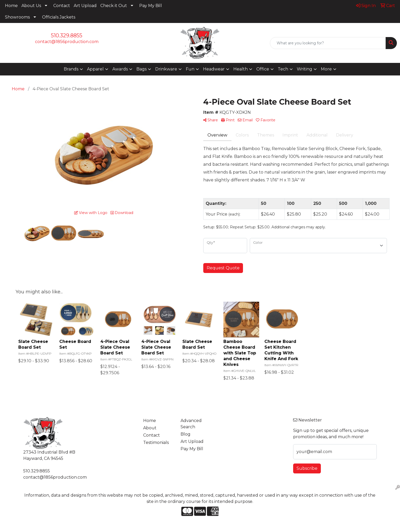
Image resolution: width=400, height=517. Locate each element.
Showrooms (17, 17)
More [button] (326, 69)
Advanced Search (191, 423)
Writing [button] (304, 69)
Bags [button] (141, 69)
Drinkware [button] (166, 69)
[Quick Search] (328, 43)
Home (11, 5)
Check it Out (113, 5)
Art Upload (85, 5)
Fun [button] (190, 69)
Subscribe (307, 468)
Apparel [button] (95, 69)
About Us (31, 5)
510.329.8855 (66, 35)
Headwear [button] (214, 69)
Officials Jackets (58, 17)
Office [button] (262, 69)
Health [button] (240, 69)
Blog (185, 434)
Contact (61, 5)
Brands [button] (71, 69)
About (149, 427)
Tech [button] (283, 69)
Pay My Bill (150, 5)
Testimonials (156, 442)
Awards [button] (120, 69)
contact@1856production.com (66, 41)
